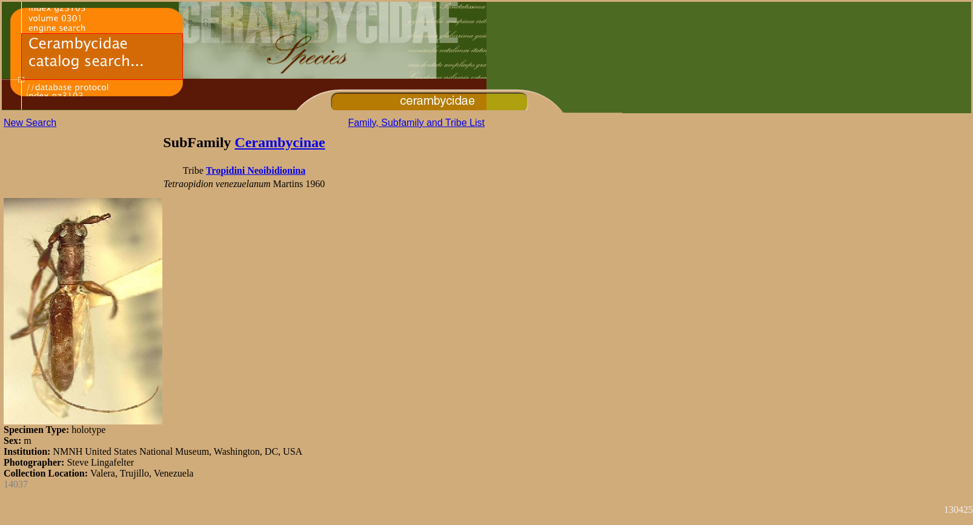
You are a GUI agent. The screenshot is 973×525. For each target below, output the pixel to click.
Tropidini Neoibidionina (255, 170)
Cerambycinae (279, 142)
